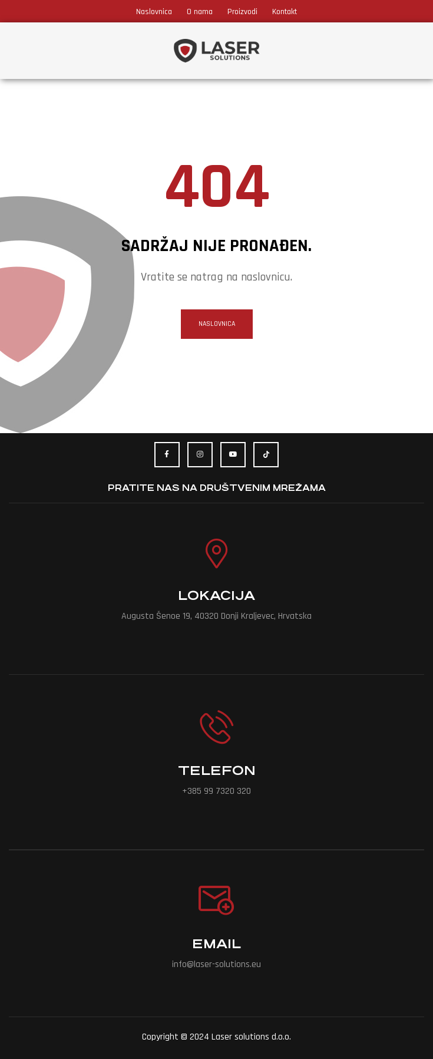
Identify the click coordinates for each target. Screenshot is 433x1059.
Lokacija (216, 595)
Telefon (216, 770)
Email (216, 943)
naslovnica (217, 323)
